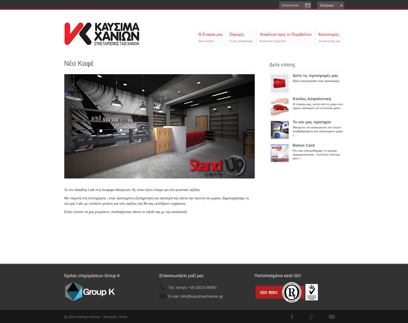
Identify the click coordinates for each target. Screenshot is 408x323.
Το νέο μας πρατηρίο (312, 122)
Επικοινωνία (290, 5)
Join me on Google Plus (312, 316)
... (340, 81)
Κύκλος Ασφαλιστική (312, 99)
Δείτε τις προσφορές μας (316, 75)
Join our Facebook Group (292, 316)
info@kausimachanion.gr (201, 296)
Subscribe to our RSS (332, 316)
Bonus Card (304, 145)
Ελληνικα (327, 5)
